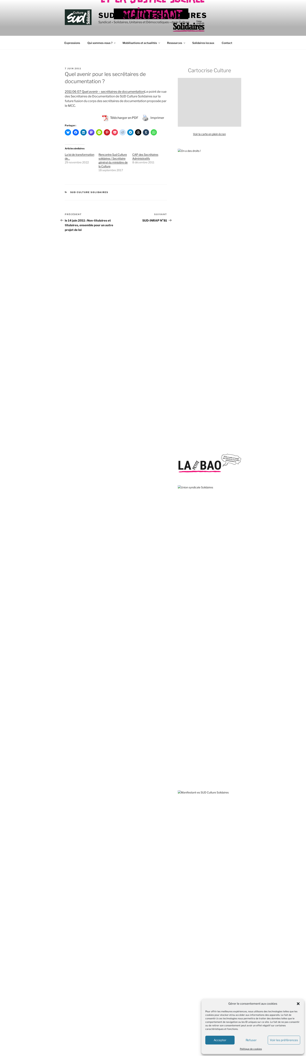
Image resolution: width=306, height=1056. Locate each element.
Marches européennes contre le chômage (204, 746)
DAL (180, 680)
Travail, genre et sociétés (193, 871)
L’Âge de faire (186, 849)
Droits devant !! (187, 687)
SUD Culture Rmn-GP (152, 1025)
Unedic (199, 477)
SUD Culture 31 (148, 967)
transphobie (229, 522)
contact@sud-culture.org (79, 982)
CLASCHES (185, 666)
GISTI (181, 709)
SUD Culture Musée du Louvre (157, 1018)
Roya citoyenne (187, 790)
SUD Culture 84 (148, 974)
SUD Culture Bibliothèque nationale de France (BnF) (171, 996)
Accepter (220, 1040)
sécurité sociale (223, 496)
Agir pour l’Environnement (194, 629)
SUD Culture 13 (148, 959)
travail (188, 514)
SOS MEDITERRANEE (192, 797)
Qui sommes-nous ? (101, 43)
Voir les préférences (284, 1040)
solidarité (202, 513)
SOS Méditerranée (202, 496)
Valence (183, 448)
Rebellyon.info (186, 901)
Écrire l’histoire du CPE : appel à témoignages (206, 302)
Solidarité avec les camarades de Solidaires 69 (207, 396)
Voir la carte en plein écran (209, 134)
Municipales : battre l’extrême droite (200, 385)
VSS (206, 469)
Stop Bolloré (185, 804)
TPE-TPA (184, 496)
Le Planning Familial (190, 731)
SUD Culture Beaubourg (154, 989)
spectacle (189, 531)
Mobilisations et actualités (142, 43)
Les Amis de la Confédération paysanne (202, 739)
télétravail (186, 477)
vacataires (224, 448)
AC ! (180, 607)
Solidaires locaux (203, 43)
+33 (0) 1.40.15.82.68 (77, 969)
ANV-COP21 (186, 636)
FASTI (181, 695)
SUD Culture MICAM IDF (154, 1010)
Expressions (72, 43)
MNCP (182, 753)
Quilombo (184, 775)
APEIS (182, 644)
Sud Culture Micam (202, 448)
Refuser (251, 1040)
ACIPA (182, 614)
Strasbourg (184, 504)
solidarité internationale (224, 469)
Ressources (176, 43)
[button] (298, 1004)
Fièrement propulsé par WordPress (85, 1047)
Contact (227, 43)
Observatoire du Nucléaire (194, 760)
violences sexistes (196, 454)
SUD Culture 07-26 (151, 952)
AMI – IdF (184, 894)
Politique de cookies (251, 1048)
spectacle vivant (213, 503)
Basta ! (182, 835)
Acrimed (183, 622)
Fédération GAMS (189, 702)
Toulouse (210, 486)
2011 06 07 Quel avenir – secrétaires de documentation (104, 91)
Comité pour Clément (191, 673)
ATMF (181, 651)
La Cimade (184, 724)
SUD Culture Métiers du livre (156, 1003)
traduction (222, 455)
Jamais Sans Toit (188, 717)
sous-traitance (209, 522)
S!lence (182, 864)
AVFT (181, 658)
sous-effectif (212, 531)
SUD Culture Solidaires (152, 15)
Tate (180, 513)
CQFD (181, 842)
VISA (181, 812)
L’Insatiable (185, 856)
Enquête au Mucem (190, 313)
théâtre (231, 492)
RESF (181, 782)
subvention (184, 462)
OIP (180, 768)
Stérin (208, 478)
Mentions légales (74, 990)
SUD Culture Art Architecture (157, 981)
